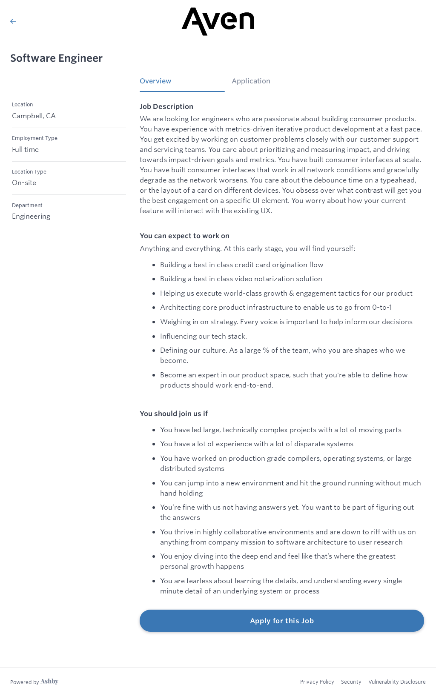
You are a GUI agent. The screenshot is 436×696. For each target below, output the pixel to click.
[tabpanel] (282, 367)
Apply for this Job (282, 620)
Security (351, 681)
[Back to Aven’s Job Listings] (13, 21)
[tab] (182, 84)
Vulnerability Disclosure (397, 681)
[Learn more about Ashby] (34, 682)
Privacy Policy (317, 681)
